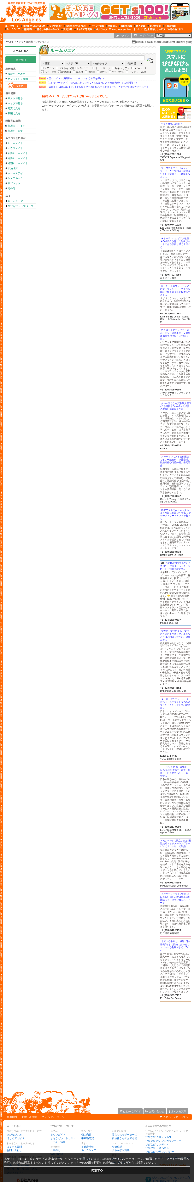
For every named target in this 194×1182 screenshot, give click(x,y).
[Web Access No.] (120, 29)
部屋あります (15, 131)
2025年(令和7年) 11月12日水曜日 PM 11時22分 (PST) (164, 42)
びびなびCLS (14, 1134)
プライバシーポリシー (54, 1117)
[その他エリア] (175, 29)
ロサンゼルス (42, 41)
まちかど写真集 (121, 1150)
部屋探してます (16, 126)
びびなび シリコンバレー (159, 1151)
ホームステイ (15, 173)
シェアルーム (15, 178)
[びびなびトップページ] (24, 11)
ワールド (9, 41)
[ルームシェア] (12, 29)
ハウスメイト (15, 148)
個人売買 (86, 1134)
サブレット (14, 183)
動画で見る (14, 113)
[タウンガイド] (54, 26)
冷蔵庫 (91, 71)
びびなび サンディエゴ (158, 1144)
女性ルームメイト (18, 153)
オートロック (102, 68)
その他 (11, 188)
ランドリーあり (137, 71)
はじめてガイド (15, 1138)
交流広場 (117, 1146)
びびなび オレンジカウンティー (163, 1140)
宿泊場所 (13, 168)
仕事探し (55, 1150)
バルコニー (84, 68)
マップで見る (15, 103)
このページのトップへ (175, 1117)
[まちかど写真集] (83, 29)
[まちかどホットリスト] (75, 26)
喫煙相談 (66, 71)
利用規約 (12, 1117)
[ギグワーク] (100, 29)
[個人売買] (139, 26)
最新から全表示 (16, 74)
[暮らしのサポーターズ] (47, 29)
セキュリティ (122, 68)
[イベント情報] (96, 26)
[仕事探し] (111, 26)
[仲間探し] (27, 29)
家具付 (79, 71)
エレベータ (140, 68)
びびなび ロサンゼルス (158, 1137)
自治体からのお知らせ (124, 1138)
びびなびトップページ (20, 206)
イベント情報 (58, 1141)
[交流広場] (66, 29)
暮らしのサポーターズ (124, 1134)
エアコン (49, 68)
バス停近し (118, 71)
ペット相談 (50, 71)
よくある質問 (14, 1146)
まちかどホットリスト (63, 1138)
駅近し (103, 71)
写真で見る (14, 108)
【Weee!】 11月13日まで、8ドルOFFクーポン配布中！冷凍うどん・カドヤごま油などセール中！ (94, 87)
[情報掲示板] (125, 26)
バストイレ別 (66, 68)
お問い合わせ (14, 1150)
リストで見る (15, 98)
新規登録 (21, 60)
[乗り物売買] (154, 26)
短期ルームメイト (18, 163)
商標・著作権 (29, 1117)
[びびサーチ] (12, 26)
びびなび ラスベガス (157, 1147)
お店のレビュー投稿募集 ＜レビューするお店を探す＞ (71, 78)
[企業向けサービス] (154, 29)
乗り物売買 (87, 1138)
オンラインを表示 (18, 79)
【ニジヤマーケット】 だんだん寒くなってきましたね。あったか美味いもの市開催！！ (88, 82)
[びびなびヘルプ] (138, 29)
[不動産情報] (169, 26)
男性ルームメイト (18, 158)
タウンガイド (58, 1134)
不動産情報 (87, 1146)
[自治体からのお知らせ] (33, 26)
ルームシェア (20, 50)
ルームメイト (15, 143)
